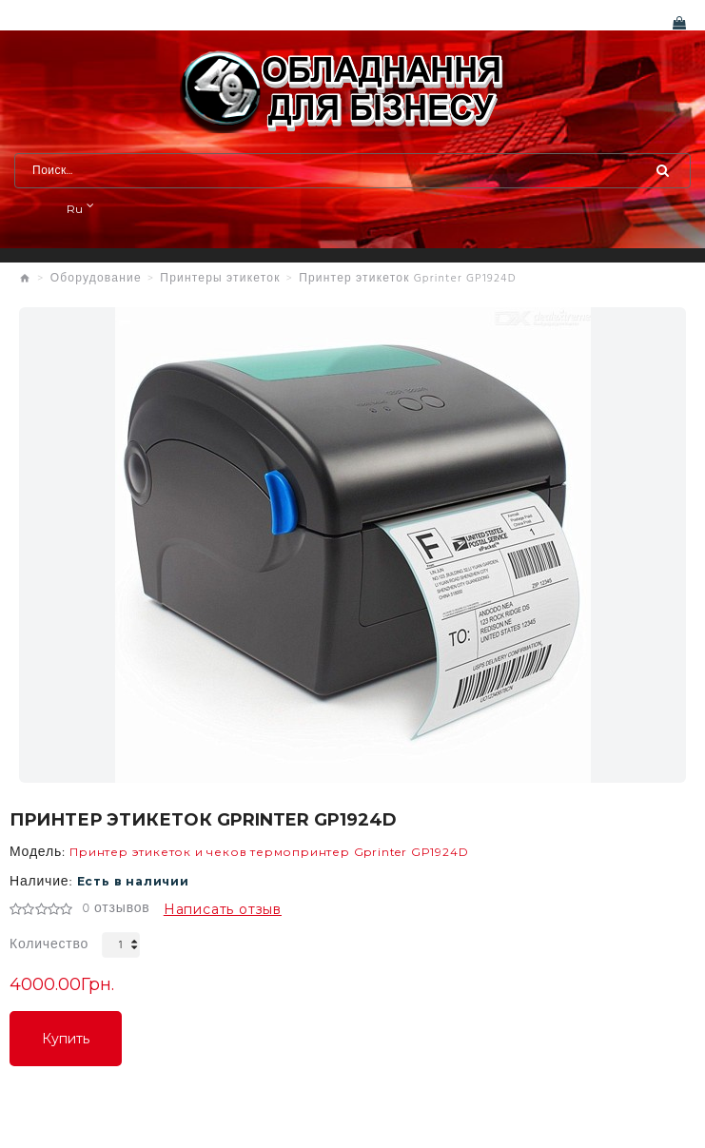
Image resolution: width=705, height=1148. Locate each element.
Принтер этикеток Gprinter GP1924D (408, 278)
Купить (65, 1038)
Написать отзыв (223, 909)
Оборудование (96, 278)
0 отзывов (115, 909)
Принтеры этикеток (220, 278)
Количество (49, 945)
